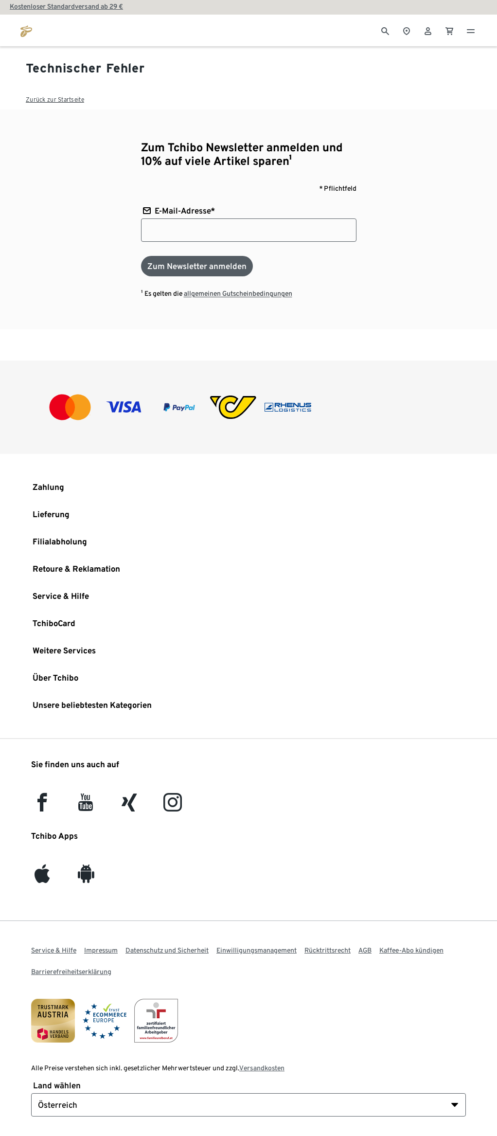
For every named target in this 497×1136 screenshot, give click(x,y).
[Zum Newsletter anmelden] (197, 266)
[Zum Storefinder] (406, 30)
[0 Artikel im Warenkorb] (449, 30)
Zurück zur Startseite (55, 99)
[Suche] (385, 30)
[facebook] (42, 806)
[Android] (86, 878)
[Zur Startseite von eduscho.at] (26, 30)
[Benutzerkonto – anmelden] (428, 30)
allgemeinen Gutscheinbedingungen (238, 293)
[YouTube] (86, 806)
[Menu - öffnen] (470, 30)
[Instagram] (172, 806)
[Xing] (130, 806)
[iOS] (42, 878)
